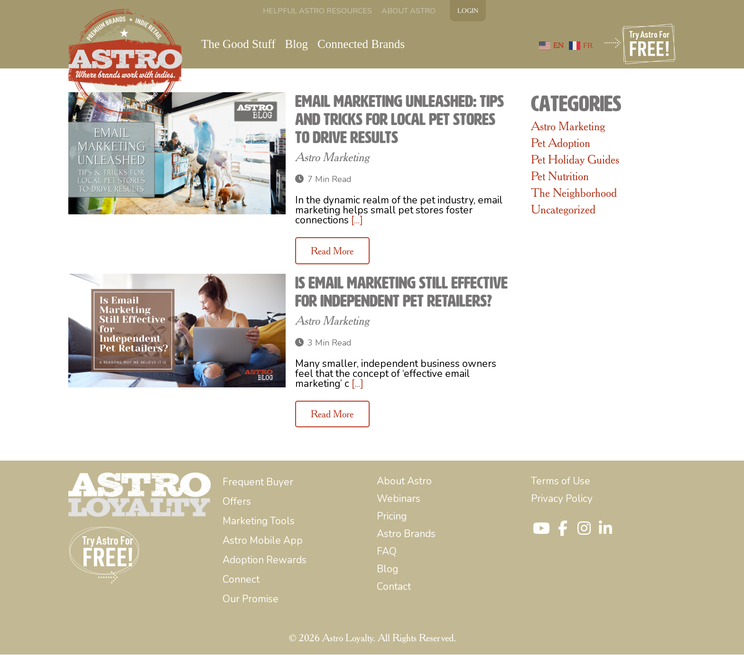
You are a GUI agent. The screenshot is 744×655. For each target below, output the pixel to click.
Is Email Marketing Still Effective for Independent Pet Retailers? (401, 292)
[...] (357, 220)
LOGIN (467, 10)
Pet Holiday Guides (575, 160)
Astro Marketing (332, 157)
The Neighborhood (574, 193)
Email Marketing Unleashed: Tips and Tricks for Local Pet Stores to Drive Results (399, 120)
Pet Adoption (560, 143)
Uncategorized (563, 209)
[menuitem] (317, 11)
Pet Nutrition (560, 176)
